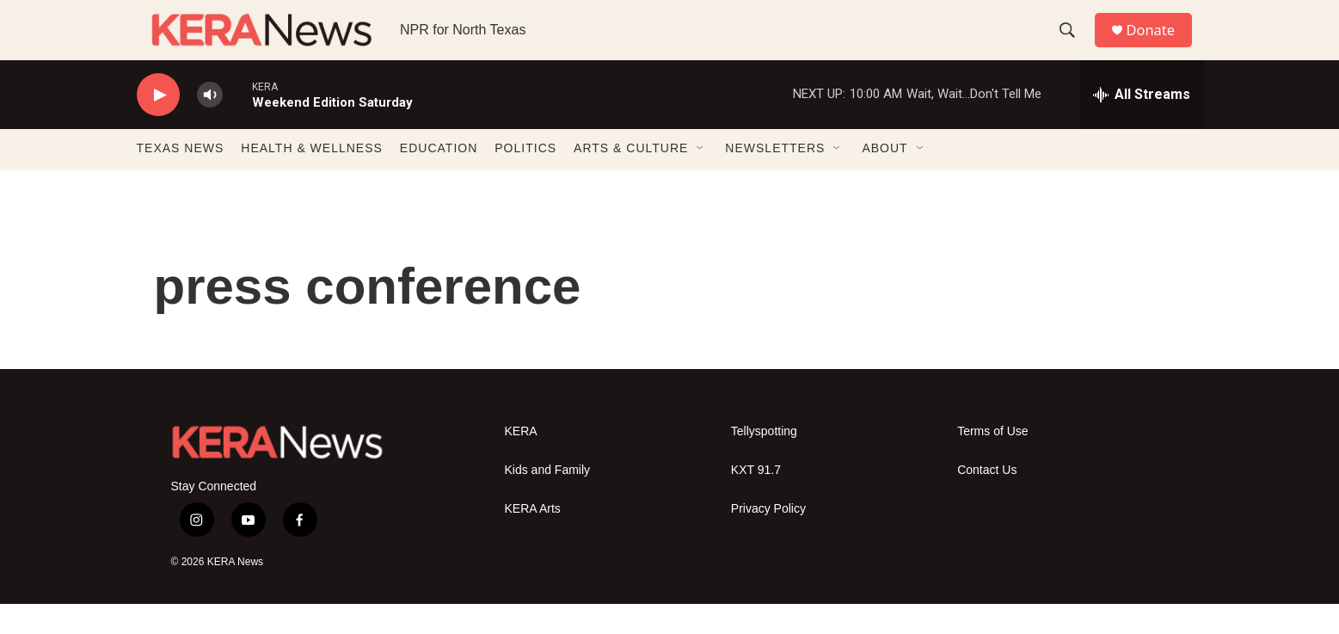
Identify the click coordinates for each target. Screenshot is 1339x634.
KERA (521, 461)
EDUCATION (438, 179)
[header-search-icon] (1073, 45)
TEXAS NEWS (180, 179)
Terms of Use (992, 461)
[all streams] (1141, 124)
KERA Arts (533, 538)
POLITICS (525, 179)
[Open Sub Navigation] (701, 179)
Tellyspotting (764, 461)
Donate (1159, 45)
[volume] (209, 125)
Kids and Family (548, 500)
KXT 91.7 (756, 500)
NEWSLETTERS (775, 179)
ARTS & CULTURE (631, 179)
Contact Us (987, 500)
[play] (158, 125)
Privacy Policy (768, 538)
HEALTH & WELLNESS (312, 179)
